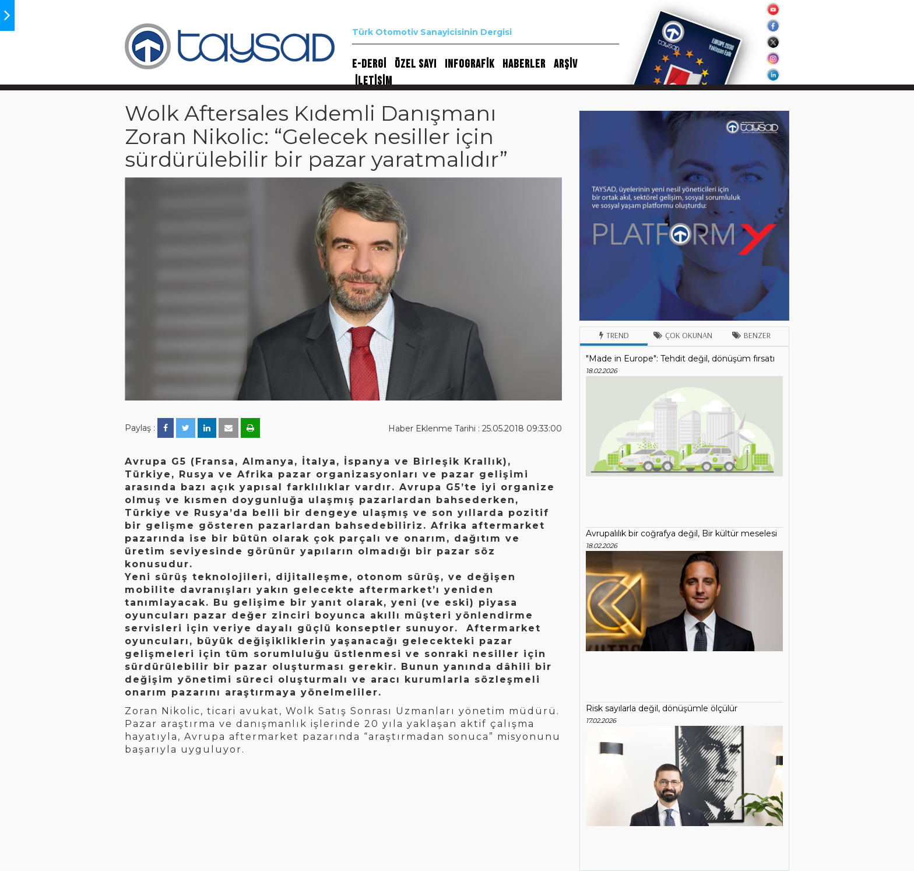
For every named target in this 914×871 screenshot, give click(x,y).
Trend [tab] (614, 335)
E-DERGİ (369, 64)
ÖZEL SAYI (416, 64)
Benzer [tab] (751, 335)
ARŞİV (566, 64)
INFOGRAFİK (469, 64)
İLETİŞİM (373, 81)
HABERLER (524, 64)
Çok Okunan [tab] (682, 335)
